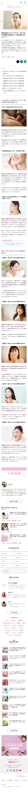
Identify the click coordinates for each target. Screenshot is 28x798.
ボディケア (18, 557)
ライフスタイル (17, 635)
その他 (17, 565)
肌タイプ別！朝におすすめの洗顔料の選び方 (13, 76)
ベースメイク (18, 553)
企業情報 (3, 780)
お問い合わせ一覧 (11, 786)
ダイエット (21, 632)
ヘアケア (3, 561)
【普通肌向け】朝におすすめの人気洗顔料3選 (13, 81)
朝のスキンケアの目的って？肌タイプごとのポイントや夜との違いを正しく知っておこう (14, 243)
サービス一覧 (4, 786)
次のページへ (14, 469)
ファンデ (13, 632)
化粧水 (20, 543)
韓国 (24, 623)
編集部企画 (14, 520)
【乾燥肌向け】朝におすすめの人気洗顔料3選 (13, 78)
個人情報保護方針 (10, 780)
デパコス (7, 632)
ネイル (17, 561)
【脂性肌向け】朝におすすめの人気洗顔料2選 (13, 83)
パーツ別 (15, 630)
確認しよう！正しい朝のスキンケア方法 (12, 88)
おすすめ (8, 56)
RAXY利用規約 (8, 765)
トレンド (14, 625)
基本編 (18, 623)
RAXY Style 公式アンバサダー (8, 623)
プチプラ (21, 627)
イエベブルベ (7, 630)
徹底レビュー (21, 625)
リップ (6, 627)
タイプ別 (9, 635)
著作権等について (18, 780)
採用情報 (24, 780)
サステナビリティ (19, 786)
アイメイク (4, 557)
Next (24, 476)
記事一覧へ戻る (14, 501)
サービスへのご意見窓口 (16, 765)
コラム (3, 565)
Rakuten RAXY (8, 2)
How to (3, 56)
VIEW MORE (14, 612)
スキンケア (8, 55)
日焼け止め (9, 531)
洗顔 (13, 56)
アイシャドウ (6, 625)
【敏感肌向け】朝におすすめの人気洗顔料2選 (13, 85)
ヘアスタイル (13, 627)
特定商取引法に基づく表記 (13, 767)
